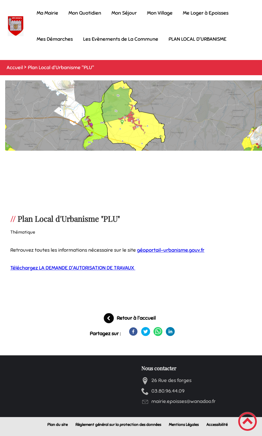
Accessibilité (217, 424)
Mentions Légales (184, 424)
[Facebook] (133, 331)
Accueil (15, 67)
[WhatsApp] (158, 331)
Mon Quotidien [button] (85, 13)
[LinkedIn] (170, 331)
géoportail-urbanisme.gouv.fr (170, 250)
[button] (247, 421)
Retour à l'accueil (136, 318)
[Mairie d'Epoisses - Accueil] (16, 26)
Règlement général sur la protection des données (118, 424)
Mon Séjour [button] (124, 13)
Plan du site (57, 424)
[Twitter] (145, 331)
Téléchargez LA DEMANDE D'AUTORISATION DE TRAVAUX (72, 268)
